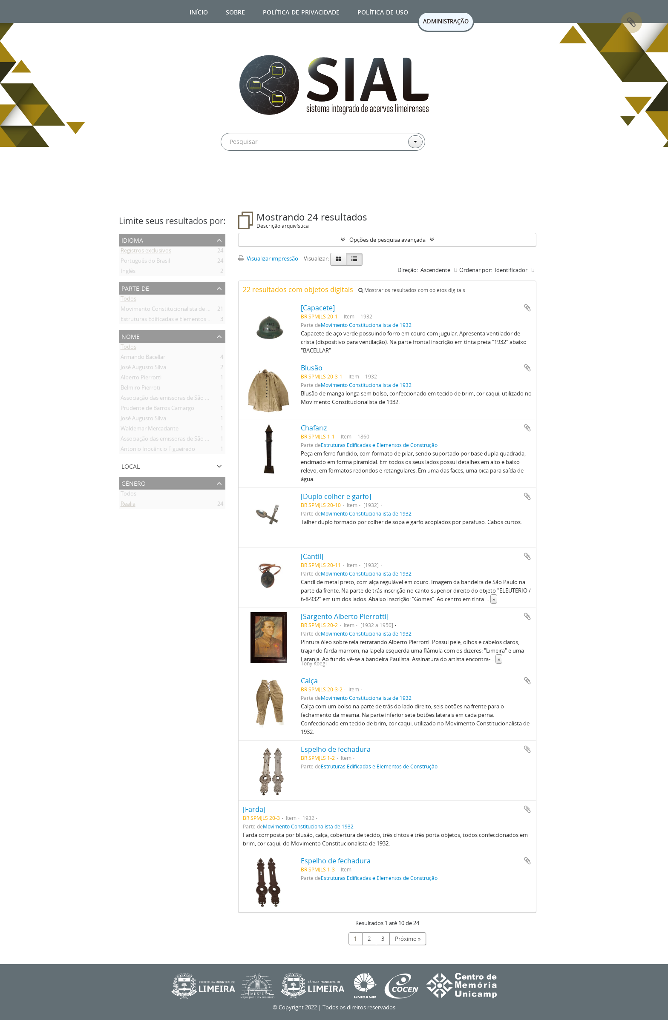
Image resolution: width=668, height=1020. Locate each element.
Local (130, 465)
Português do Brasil (145, 262)
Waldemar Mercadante (150, 430)
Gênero (133, 482)
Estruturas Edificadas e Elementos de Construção (183, 320)
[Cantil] (312, 556)
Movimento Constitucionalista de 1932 (169, 310)
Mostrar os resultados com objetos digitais (411, 290)
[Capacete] (318, 307)
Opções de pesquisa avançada (387, 240)
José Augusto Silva (143, 368)
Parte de (135, 287)
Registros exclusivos (146, 252)
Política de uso (382, 11)
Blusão (311, 367)
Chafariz (314, 428)
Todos (128, 300)
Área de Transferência (631, 22)
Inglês (128, 272)
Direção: (407, 270)
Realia (128, 505)
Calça (309, 680)
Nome (130, 335)
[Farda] (254, 809)
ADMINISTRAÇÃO (446, 21)
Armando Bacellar (143, 358)
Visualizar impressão (268, 258)
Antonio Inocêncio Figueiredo (158, 450)
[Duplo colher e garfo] (336, 496)
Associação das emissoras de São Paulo (170, 399)
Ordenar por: (475, 270)
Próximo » (407, 939)
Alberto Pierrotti (141, 379)
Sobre (235, 11)
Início (199, 11)
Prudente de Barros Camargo (157, 409)
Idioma (132, 239)
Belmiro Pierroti (140, 389)
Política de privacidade (301, 11)
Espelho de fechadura (336, 749)
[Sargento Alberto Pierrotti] (345, 616)
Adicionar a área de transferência (527, 308)
